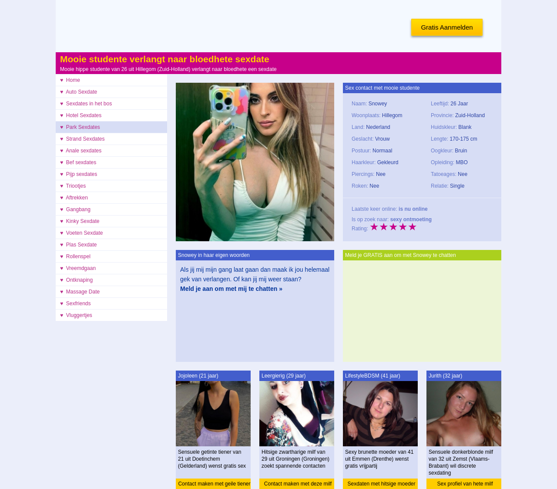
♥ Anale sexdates (80, 151)
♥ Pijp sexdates (78, 174)
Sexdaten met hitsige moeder (381, 484)
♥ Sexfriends (75, 303)
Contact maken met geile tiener (214, 484)
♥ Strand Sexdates (82, 139)
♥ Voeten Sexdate (81, 233)
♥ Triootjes (73, 186)
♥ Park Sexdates (80, 127)
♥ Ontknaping (76, 280)
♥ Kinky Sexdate (80, 221)
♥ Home (70, 80)
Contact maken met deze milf (298, 484)
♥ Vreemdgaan (78, 268)
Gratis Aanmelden (447, 27)
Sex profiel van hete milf (465, 484)
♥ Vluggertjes (76, 315)
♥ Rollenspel (75, 256)
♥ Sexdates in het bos (86, 104)
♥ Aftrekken (74, 198)
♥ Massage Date (80, 292)
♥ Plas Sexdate (78, 245)
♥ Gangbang (75, 209)
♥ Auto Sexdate (78, 92)
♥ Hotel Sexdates (80, 115)
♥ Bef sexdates (78, 162)
